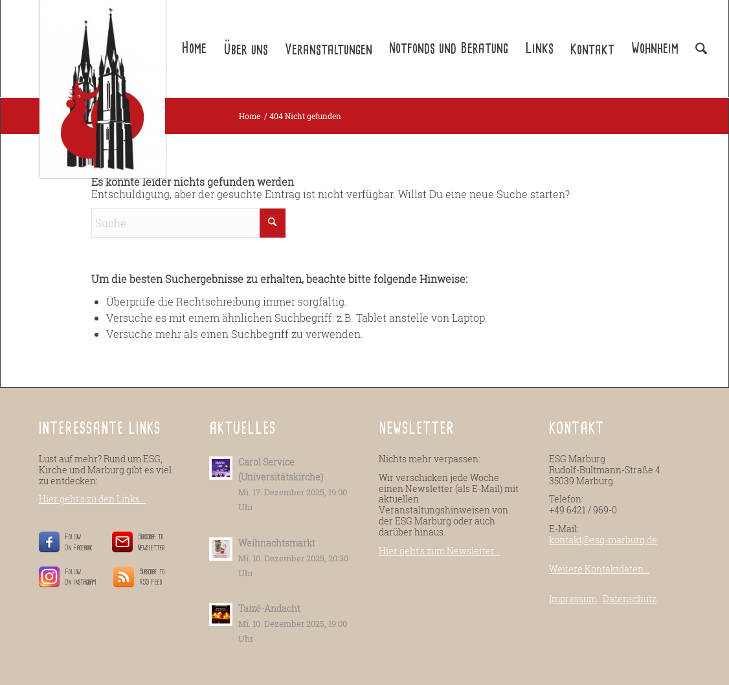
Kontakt (592, 50)
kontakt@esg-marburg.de (603, 539)
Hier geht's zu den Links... (92, 499)
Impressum (573, 598)
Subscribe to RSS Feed (151, 577)
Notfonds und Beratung (448, 48)
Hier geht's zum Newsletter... (439, 551)
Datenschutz (629, 598)
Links (539, 48)
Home (194, 48)
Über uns (245, 50)
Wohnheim (655, 48)
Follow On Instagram (80, 577)
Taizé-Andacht (269, 608)
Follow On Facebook (80, 542)
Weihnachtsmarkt (276, 543)
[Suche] (188, 223)
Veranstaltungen (328, 50)
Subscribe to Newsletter (151, 542)
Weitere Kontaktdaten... (599, 569)
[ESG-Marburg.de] (102, 89)
